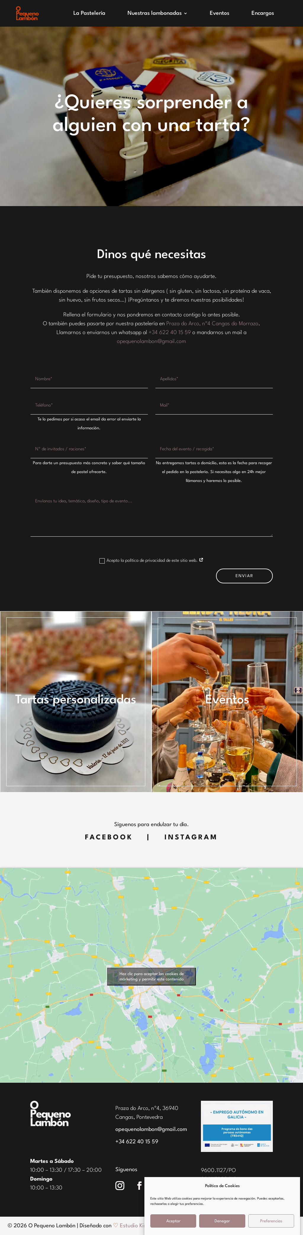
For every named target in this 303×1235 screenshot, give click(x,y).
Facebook (109, 837)
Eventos (219, 13)
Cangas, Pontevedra (139, 1117)
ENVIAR (244, 576)
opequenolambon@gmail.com (151, 341)
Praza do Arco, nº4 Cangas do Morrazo (212, 323)
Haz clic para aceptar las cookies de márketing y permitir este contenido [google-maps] (152, 976)
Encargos (263, 13)
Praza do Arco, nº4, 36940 (146, 1108)
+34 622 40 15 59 (170, 332)
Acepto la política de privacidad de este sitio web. (151, 561)
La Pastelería (89, 13)
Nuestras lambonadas (155, 13)
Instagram (191, 837)
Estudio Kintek (137, 1225)
